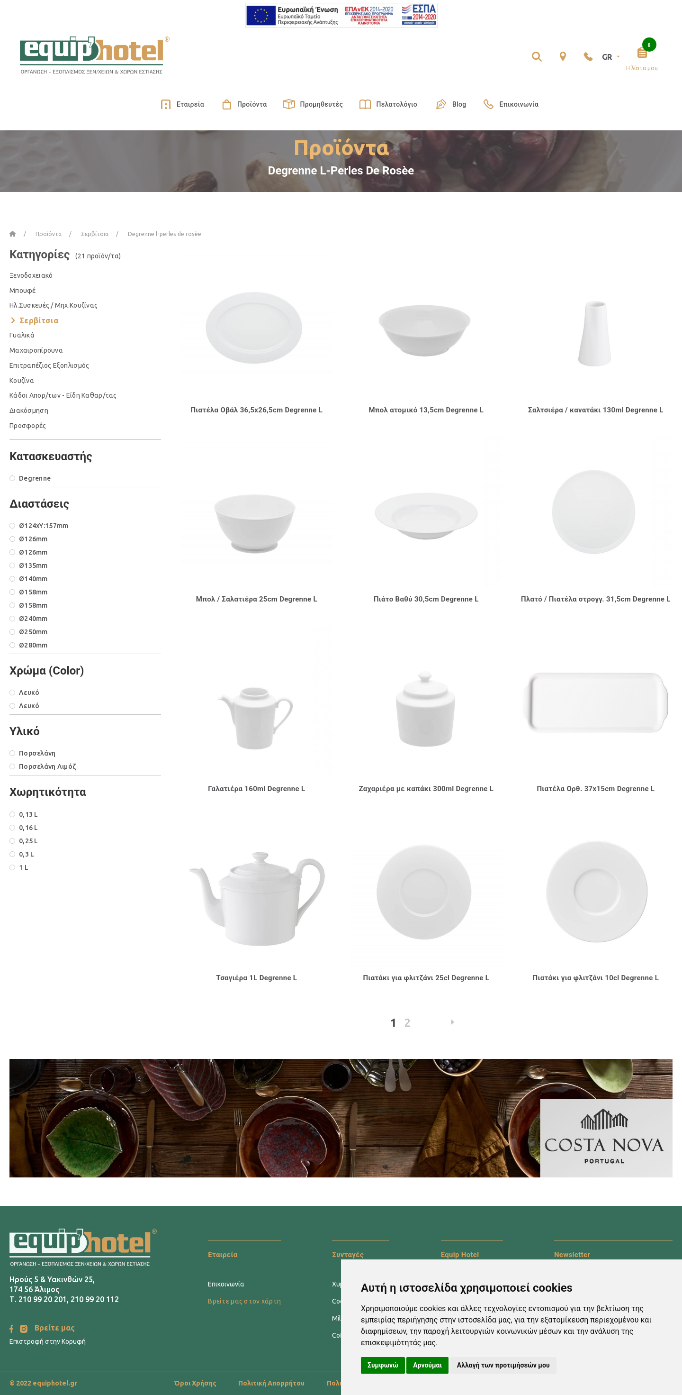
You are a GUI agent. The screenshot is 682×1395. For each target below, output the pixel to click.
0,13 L (28, 814)
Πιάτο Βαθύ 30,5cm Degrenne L (426, 599)
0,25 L (28, 841)
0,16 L (28, 827)
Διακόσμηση (28, 410)
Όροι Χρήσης (195, 1383)
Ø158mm (33, 592)
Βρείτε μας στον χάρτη (244, 1301)
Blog (450, 104)
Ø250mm (33, 632)
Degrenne (35, 478)
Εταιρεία (182, 104)
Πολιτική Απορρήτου (271, 1383)
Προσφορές (27, 425)
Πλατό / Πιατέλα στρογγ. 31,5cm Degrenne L (596, 599)
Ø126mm (33, 539)
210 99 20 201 (42, 1299)
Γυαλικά (22, 335)
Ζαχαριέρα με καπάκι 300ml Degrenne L (426, 788)
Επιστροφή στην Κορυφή (47, 1341)
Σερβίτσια (38, 320)
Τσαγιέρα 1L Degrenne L (256, 978)
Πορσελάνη (37, 753)
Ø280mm (33, 645)
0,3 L (26, 854)
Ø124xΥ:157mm (43, 525)
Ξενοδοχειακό (31, 275)
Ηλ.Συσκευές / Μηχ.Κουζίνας (53, 305)
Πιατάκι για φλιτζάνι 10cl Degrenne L (596, 978)
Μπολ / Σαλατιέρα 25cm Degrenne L (256, 599)
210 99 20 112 (95, 1299)
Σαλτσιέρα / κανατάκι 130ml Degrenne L (596, 410)
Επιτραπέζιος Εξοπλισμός (49, 365)
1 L (23, 867)
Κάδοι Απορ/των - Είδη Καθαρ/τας (63, 395)
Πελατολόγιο (388, 104)
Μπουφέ (22, 290)
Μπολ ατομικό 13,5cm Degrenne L (426, 410)
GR (612, 57)
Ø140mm (33, 579)
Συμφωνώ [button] (383, 1365)
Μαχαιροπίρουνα (36, 350)
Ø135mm (33, 565)
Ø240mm (33, 618)
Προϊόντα (243, 104)
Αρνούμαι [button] (427, 1365)
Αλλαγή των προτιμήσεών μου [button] (503, 1365)
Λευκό (29, 692)
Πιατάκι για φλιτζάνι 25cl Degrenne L (426, 978)
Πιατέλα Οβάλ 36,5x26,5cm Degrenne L (256, 410)
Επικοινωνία (510, 104)
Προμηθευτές (313, 104)
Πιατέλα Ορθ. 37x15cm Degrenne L (596, 788)
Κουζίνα (21, 380)
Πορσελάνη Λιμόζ (47, 766)
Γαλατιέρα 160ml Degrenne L (256, 788)
